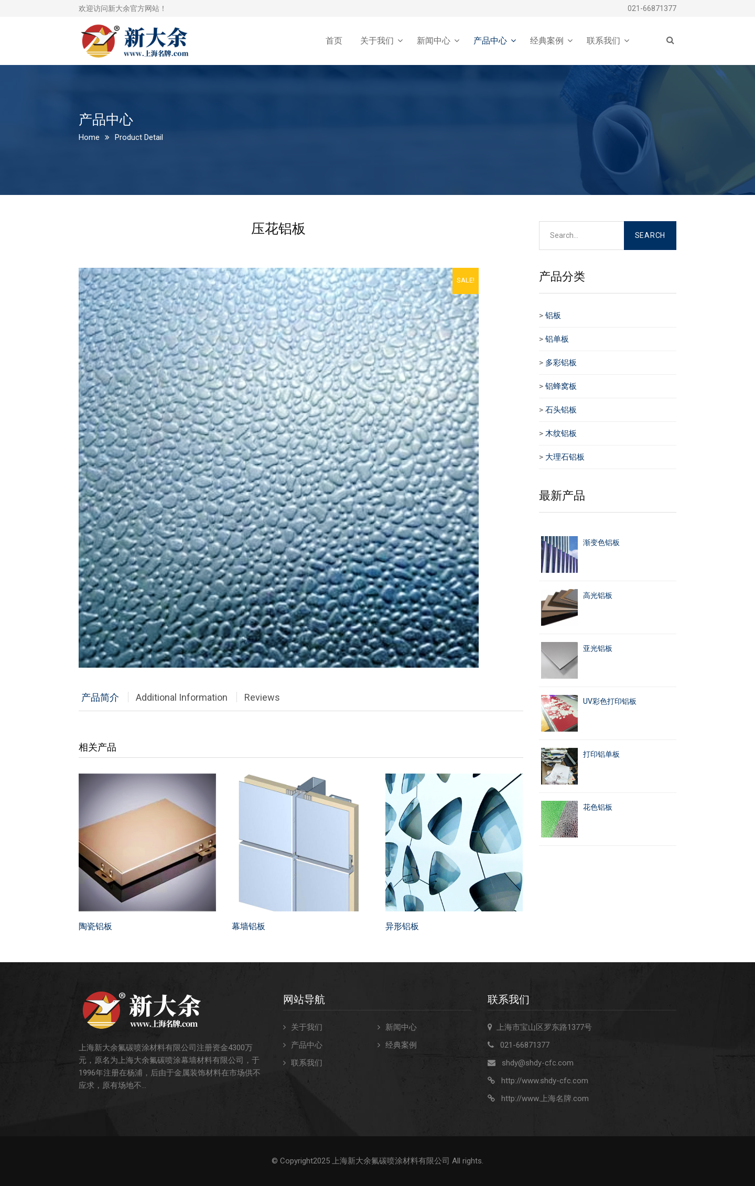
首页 (334, 41)
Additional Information (182, 697)
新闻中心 (433, 41)
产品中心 (490, 41)
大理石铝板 (565, 457)
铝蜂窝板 (561, 386)
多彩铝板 (561, 362)
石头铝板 (561, 410)
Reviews (262, 697)
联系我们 (603, 41)
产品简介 (100, 697)
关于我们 (377, 41)
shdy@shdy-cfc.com (538, 1063)
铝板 (553, 315)
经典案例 (547, 41)
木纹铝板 (561, 433)
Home (89, 137)
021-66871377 (652, 8)
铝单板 (557, 339)
